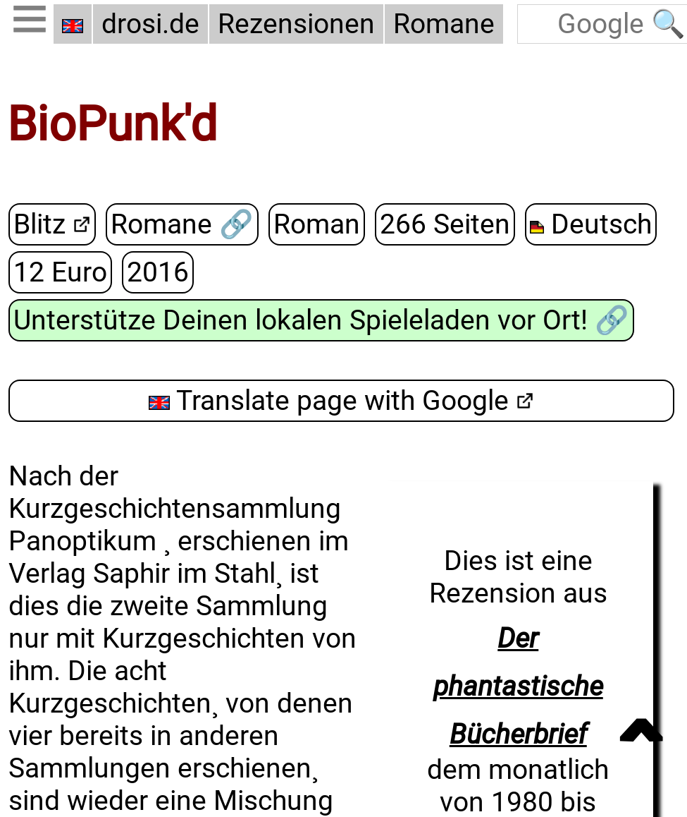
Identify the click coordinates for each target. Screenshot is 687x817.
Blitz (39, 224)
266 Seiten (444, 224)
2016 (158, 272)
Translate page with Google (329, 399)
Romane (444, 24)
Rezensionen (296, 24)
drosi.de (150, 24)
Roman (316, 224)
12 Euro (60, 272)
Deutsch (590, 224)
